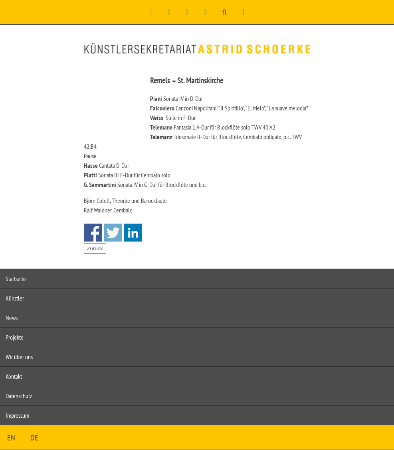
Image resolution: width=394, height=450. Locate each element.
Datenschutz (19, 396)
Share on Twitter (113, 233)
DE (34, 437)
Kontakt (14, 376)
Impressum (17, 415)
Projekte (15, 337)
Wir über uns (19, 357)
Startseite (16, 279)
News (12, 318)
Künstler (15, 298)
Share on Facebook (93, 233)
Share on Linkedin (133, 233)
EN (11, 437)
